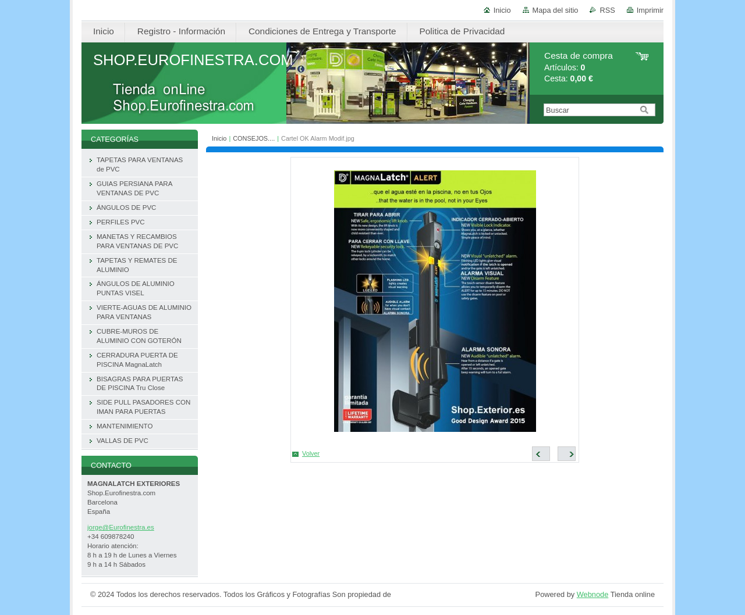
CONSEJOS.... (254, 138)
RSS (607, 10)
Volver (311, 453)
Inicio (502, 10)
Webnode (593, 594)
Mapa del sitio (556, 10)
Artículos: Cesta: (578, 67)
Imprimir (650, 10)
